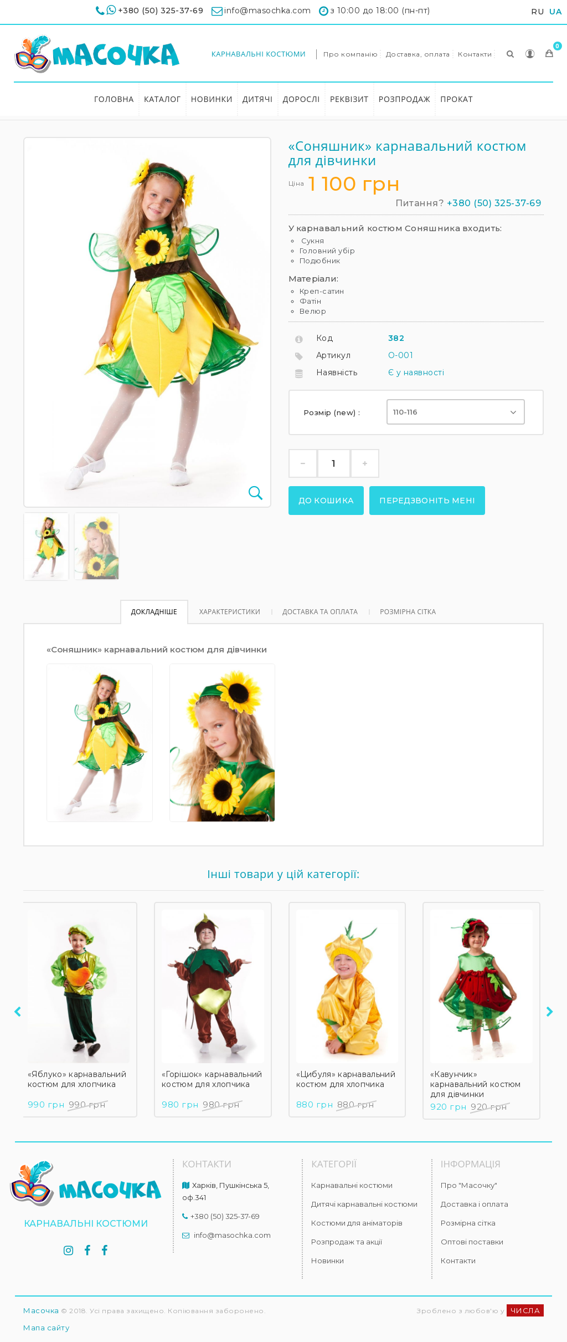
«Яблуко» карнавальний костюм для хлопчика (81, 1079)
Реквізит (349, 99)
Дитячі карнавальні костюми (364, 1204)
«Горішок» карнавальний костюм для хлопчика (216, 1079)
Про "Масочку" (469, 1185)
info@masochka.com (232, 1235)
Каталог (162, 99)
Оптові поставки (472, 1241)
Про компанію (350, 54)
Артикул (333, 355)
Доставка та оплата (320, 611)
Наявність (337, 372)
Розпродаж (405, 99)
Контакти (475, 54)
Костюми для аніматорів (357, 1222)
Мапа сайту (46, 1327)
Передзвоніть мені (427, 501)
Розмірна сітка (408, 611)
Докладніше (154, 611)
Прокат (456, 99)
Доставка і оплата (474, 1204)
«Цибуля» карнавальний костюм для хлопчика (349, 1079)
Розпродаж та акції (346, 1241)
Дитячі (258, 99)
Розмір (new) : (333, 412)
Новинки (212, 99)
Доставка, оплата (418, 54)
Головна (114, 99)
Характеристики (229, 611)
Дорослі (301, 99)
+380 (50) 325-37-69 (161, 11)
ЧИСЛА (525, 1310)
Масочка (41, 1310)
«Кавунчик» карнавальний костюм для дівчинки (479, 1084)
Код (324, 338)
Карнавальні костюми (259, 54)
